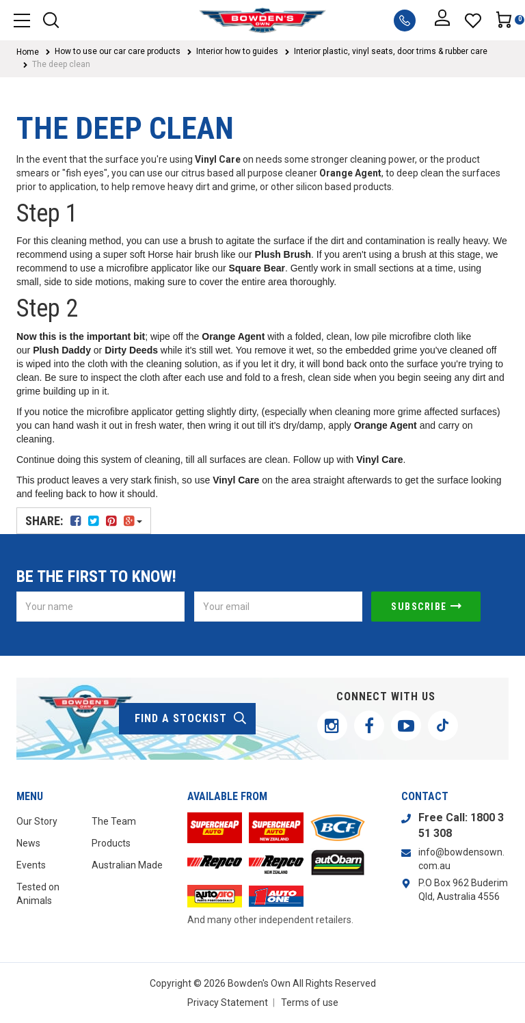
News (28, 843)
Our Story (36, 821)
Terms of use (309, 1002)
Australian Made (127, 865)
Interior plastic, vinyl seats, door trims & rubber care (390, 51)
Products (111, 843)
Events (31, 865)
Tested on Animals (37, 893)
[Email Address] (278, 607)
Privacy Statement (227, 1002)
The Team (114, 821)
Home (27, 52)
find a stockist (191, 719)
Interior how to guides (237, 51)
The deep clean (61, 64)
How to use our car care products (117, 51)
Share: (83, 521)
